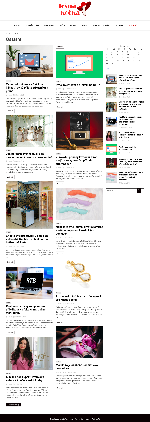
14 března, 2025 (68, 237)
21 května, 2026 (18, 95)
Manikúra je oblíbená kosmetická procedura (77, 366)
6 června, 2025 (68, 168)
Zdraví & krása (32, 25)
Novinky (17, 25)
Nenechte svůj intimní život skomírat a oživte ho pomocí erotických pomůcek (79, 230)
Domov (85, 25)
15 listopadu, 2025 (19, 317)
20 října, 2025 (18, 384)
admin (9, 95)
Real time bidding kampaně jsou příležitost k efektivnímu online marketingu (26, 310)
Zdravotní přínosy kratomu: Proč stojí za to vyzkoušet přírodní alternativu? (76, 160)
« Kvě (107, 69)
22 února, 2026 (18, 246)
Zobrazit (10, 111)
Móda (62, 25)
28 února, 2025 (68, 304)
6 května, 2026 (18, 161)
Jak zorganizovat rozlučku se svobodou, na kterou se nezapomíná (29, 155)
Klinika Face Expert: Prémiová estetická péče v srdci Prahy (25, 378)
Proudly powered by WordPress (62, 419)
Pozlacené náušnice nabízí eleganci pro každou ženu (78, 298)
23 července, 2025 (69, 89)
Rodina (73, 25)
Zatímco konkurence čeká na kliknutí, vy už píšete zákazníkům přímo (27, 88)
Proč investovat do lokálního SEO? (78, 85)
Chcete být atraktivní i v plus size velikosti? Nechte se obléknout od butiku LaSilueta (27, 239)
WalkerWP (95, 419)
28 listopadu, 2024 (69, 372)
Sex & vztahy (49, 25)
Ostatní (132, 25)
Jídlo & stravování (101, 25)
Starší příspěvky (13, 405)
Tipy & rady (119, 25)
